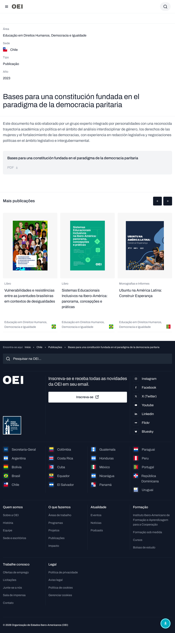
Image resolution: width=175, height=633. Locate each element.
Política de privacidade (63, 572)
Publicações (55, 347)
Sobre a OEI (11, 515)
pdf (12, 167)
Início (28, 347)
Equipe (7, 530)
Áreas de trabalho (59, 515)
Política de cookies (60, 587)
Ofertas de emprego (16, 572)
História (8, 522)
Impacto (53, 545)
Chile (39, 347)
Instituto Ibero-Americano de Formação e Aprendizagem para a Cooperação (151, 520)
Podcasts (97, 530)
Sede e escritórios (14, 538)
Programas (55, 522)
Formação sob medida (147, 532)
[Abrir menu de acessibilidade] (165, 623)
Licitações (9, 579)
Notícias (96, 522)
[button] (157, 201)
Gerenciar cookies (60, 595)
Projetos (53, 530)
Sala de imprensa (14, 595)
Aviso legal (55, 579)
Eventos (96, 515)
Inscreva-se (87, 397)
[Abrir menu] (6, 6)
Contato (8, 602)
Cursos (137, 539)
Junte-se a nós (12, 587)
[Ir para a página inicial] (17, 6)
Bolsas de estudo (144, 547)
